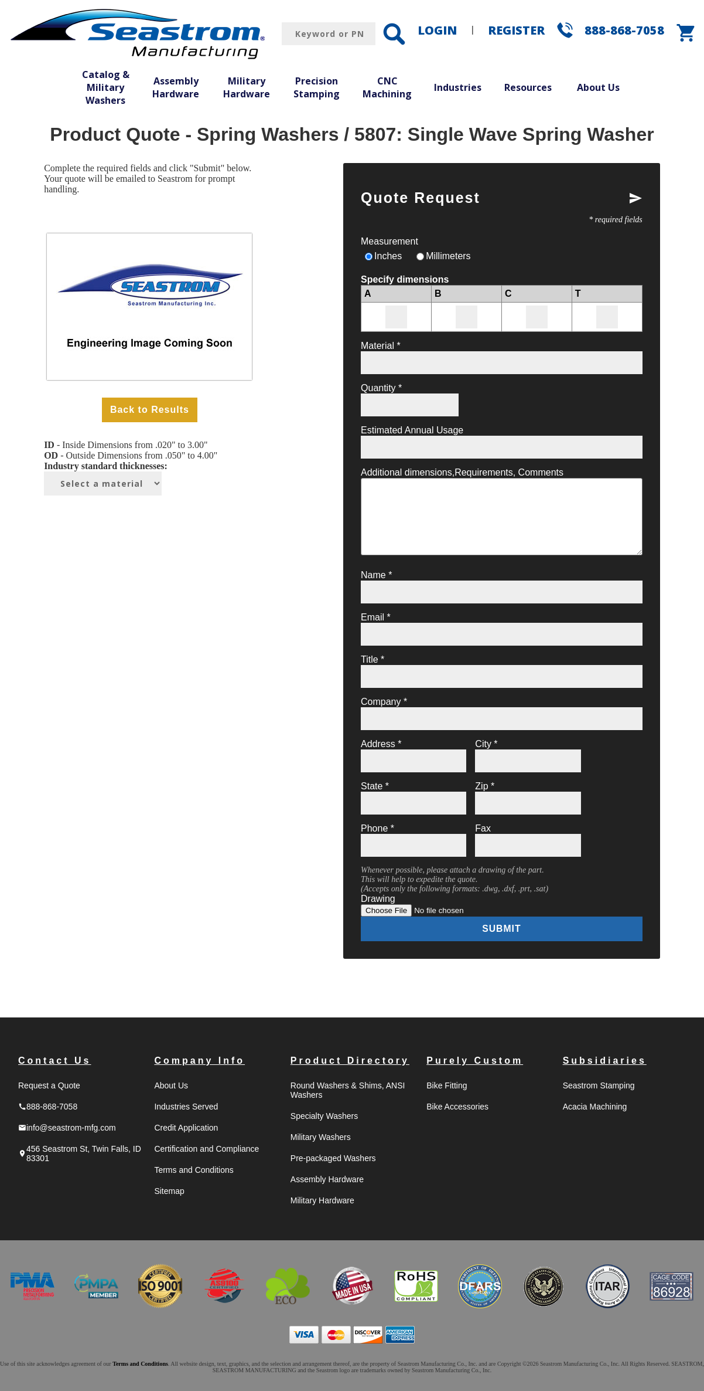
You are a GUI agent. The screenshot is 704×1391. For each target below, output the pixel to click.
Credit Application (186, 1127)
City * (486, 744)
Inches (388, 256)
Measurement (389, 241)
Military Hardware (246, 87)
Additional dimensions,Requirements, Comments (462, 472)
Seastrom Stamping (599, 1085)
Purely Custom (474, 1061)
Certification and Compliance (206, 1148)
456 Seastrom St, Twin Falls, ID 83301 (79, 1153)
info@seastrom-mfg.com (67, 1127)
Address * (381, 744)
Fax (483, 828)
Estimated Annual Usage (412, 430)
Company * (384, 702)
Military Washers (321, 1137)
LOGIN (437, 30)
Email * (376, 617)
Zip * (484, 786)
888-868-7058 (624, 30)
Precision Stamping (316, 87)
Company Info (199, 1061)
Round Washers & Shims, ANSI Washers (348, 1090)
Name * (376, 575)
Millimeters (448, 256)
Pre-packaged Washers (333, 1158)
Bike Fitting (446, 1085)
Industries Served (186, 1106)
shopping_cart (686, 32)
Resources (528, 87)
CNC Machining (387, 87)
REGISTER (516, 30)
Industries (457, 87)
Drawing (378, 899)
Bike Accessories (457, 1106)
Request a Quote (49, 1085)
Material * (381, 346)
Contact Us (54, 1061)
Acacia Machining (595, 1106)
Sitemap (169, 1191)
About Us (598, 87)
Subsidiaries (605, 1061)
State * (375, 786)
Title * (372, 659)
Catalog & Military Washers (105, 87)
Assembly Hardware (175, 87)
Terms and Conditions (193, 1170)
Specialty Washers (324, 1116)
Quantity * (381, 388)
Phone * (377, 828)
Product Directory (350, 1061)
